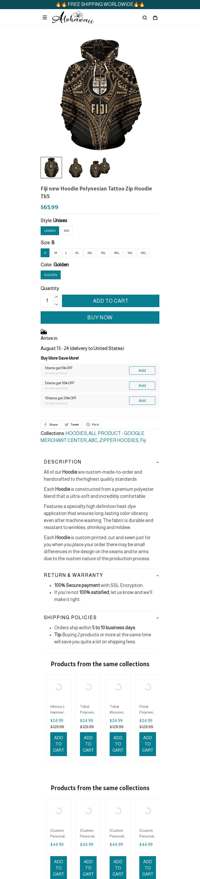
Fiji (143, 440)
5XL (130, 253)
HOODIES (76, 433)
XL (77, 253)
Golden (61, 264)
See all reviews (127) (100, 671)
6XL (143, 253)
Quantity (50, 288)
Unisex (60, 220)
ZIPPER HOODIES (119, 440)
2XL (89, 253)
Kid (66, 231)
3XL (103, 253)
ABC (93, 440)
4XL (116, 253)
